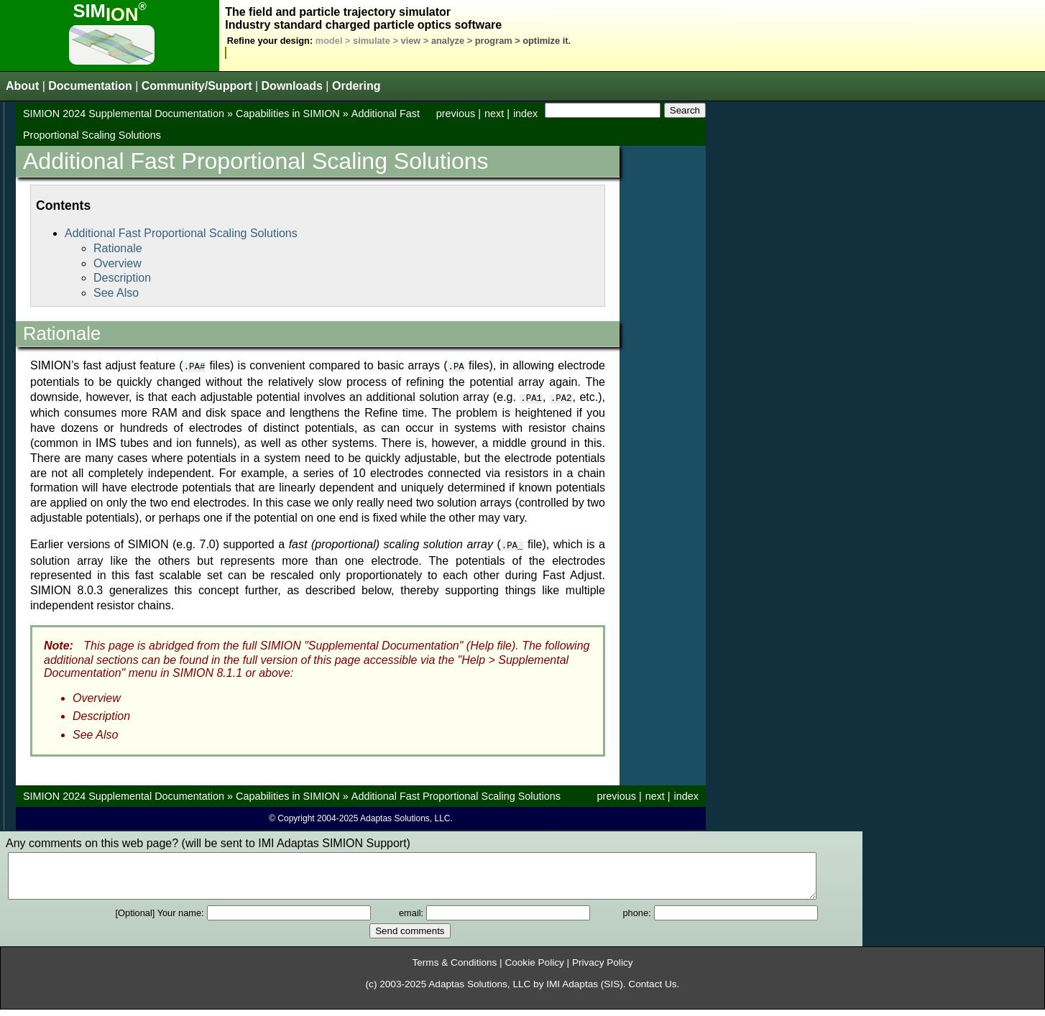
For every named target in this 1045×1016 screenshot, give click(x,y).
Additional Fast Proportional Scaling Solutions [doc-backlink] (255, 161)
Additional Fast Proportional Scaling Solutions (181, 233)
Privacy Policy (602, 969)
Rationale (117, 248)
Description (122, 278)
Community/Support (197, 86)
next (494, 113)
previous (455, 113)
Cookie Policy (534, 969)
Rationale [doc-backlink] (62, 333)
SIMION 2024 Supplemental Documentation (123, 113)
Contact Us (652, 990)
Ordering (356, 86)
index (525, 113)
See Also (116, 293)
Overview (117, 263)
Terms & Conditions (454, 969)
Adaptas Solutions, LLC (479, 990)
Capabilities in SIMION (288, 113)
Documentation (90, 86)
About (22, 86)
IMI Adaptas (572, 990)
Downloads (292, 86)
